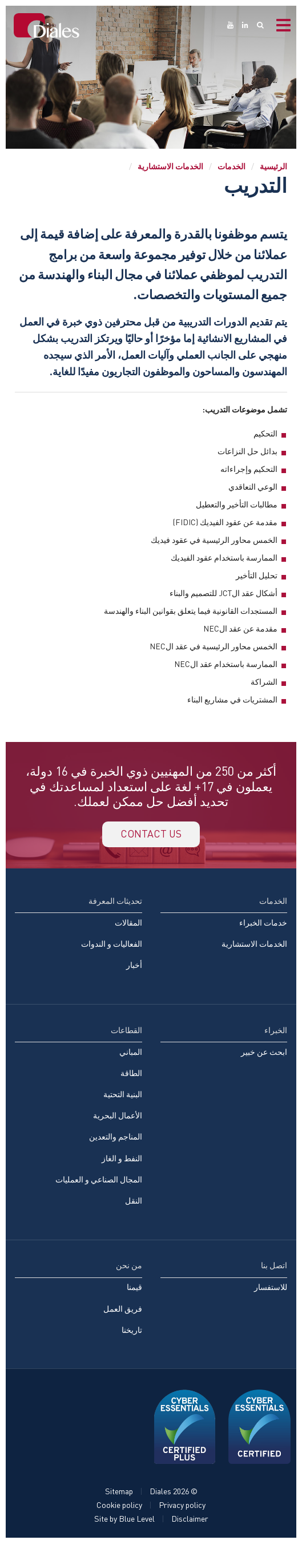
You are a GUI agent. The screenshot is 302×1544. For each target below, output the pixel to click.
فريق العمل (122, 1308)
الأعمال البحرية (117, 1116)
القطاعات (126, 1030)
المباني (130, 1052)
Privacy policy (182, 1505)
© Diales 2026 (174, 1492)
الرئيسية (273, 166)
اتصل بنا (274, 1266)
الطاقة (131, 1073)
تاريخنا (132, 1330)
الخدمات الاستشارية (170, 166)
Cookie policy (119, 1505)
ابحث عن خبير (264, 1052)
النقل (133, 1201)
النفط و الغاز (122, 1158)
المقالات (128, 923)
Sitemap (119, 1492)
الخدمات (231, 166)
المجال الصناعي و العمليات (98, 1180)
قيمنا (134, 1287)
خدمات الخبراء (263, 923)
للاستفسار (270, 1287)
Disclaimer (189, 1519)
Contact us (151, 834)
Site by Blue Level (124, 1519)
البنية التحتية (122, 1095)
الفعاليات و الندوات (111, 944)
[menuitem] (78, 939)
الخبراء (275, 1030)
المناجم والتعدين (115, 1137)
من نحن (129, 1266)
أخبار (134, 965)
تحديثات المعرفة (115, 901)
